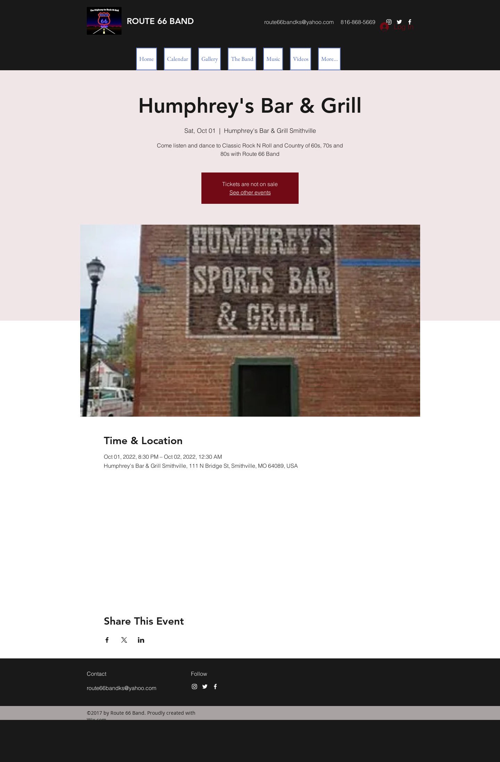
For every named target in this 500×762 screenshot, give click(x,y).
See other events (250, 192)
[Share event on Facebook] (107, 640)
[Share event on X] (124, 640)
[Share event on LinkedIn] (141, 640)
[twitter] (204, 686)
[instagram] (194, 686)
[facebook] (215, 686)
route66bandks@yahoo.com (299, 21)
